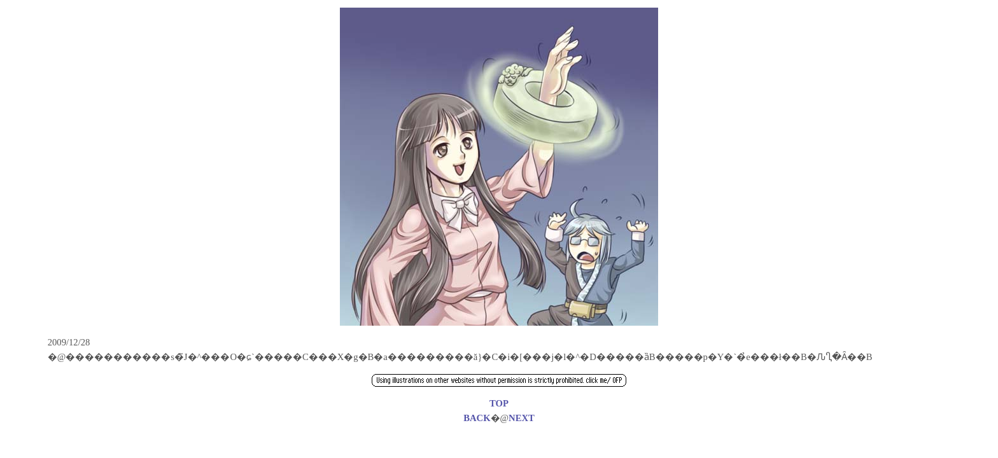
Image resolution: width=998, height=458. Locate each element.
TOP (499, 403)
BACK (476, 418)
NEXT (522, 418)
